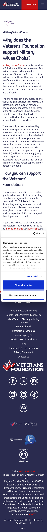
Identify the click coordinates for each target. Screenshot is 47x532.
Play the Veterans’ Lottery (23, 310)
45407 (32, 514)
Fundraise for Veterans (23, 330)
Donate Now (30, 4)
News (23, 343)
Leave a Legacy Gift (23, 335)
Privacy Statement (23, 352)
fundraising (33, 228)
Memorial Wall (23, 326)
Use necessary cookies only (23, 295)
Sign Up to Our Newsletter (23, 339)
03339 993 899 (27, 471)
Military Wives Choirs (13, 65)
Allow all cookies (23, 285)
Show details (33, 276)
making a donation (15, 228)
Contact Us (23, 356)
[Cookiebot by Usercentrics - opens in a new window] (33, 234)
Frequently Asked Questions (23, 348)
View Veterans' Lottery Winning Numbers (23, 321)
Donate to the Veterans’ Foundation (23, 314)
